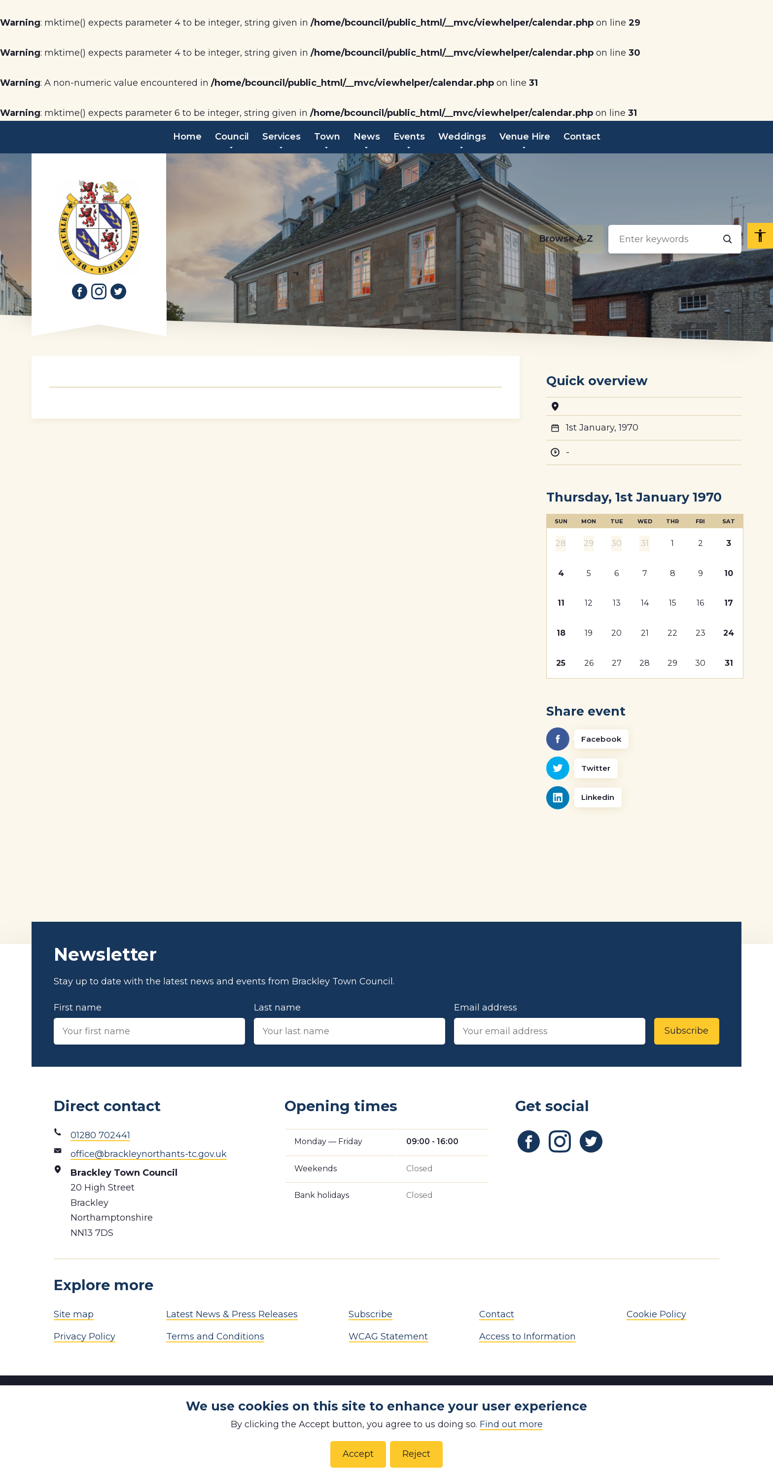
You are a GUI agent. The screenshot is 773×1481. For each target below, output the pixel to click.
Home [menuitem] (187, 136)
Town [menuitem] (327, 136)
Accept (358, 1453)
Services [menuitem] (281, 136)
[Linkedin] (643, 797)
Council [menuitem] (232, 136)
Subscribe (686, 1030)
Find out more (511, 1424)
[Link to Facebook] (79, 291)
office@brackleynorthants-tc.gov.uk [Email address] (148, 1154)
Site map (74, 1314)
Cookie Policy (656, 1314)
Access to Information (527, 1336)
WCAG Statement (388, 1336)
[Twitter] (643, 768)
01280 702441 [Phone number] (100, 1135)
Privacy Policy (84, 1336)
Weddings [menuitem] (462, 136)
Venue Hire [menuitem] (524, 136)
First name (149, 1023)
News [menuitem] (366, 136)
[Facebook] (643, 739)
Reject (416, 1453)
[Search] (727, 239)
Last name (349, 1023)
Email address (549, 1023)
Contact (496, 1314)
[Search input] (674, 239)
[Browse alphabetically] (566, 239)
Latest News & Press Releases (232, 1314)
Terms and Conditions (215, 1336)
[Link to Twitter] (118, 291)
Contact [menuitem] (581, 136)
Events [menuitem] (409, 136)
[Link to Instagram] (99, 291)
